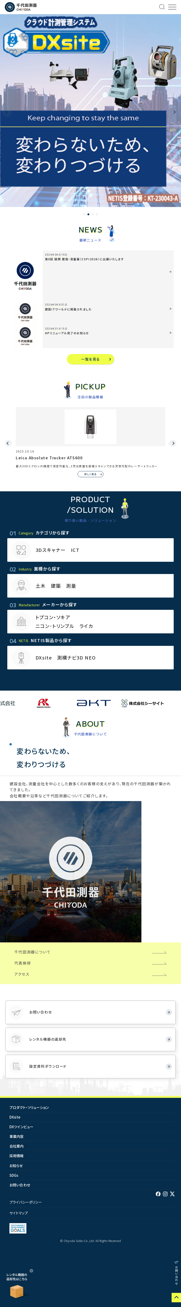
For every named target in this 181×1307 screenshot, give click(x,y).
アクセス (21, 974)
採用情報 (16, 1155)
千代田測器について (32, 952)
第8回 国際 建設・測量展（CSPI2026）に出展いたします (84, 259)
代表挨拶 (22, 963)
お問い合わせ (19, 1184)
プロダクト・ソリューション (29, 1107)
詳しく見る (90, 474)
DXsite (14, 1117)
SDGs (13, 1175)
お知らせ (16, 1165)
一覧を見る (90, 359)
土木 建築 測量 (56, 585)
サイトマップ (18, 1212)
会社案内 (16, 1146)
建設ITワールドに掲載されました (68, 309)
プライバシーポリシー (25, 1202)
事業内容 (16, 1136)
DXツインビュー (21, 1126)
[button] (84, 214)
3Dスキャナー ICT (58, 549)
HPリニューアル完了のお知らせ (67, 333)
